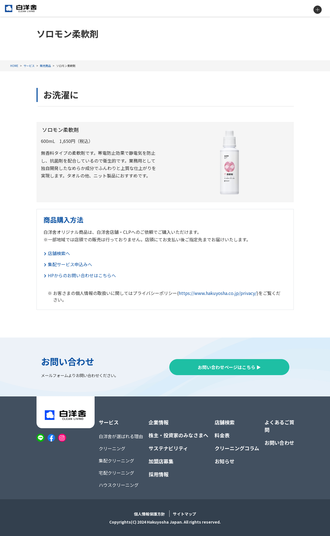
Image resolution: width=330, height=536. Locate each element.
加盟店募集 (161, 461)
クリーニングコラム (237, 448)
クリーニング (112, 448)
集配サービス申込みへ (70, 264)
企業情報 (158, 422)
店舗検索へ (59, 253)
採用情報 (158, 474)
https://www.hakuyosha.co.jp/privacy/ (218, 293)
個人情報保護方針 (149, 514)
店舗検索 (225, 422)
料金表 (222, 435)
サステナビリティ (168, 448)
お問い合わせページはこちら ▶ (229, 367)
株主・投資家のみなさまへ (178, 435)
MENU (317, 10)
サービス (109, 422)
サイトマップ (184, 514)
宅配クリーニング (116, 472)
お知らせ (225, 461)
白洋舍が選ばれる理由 (121, 436)
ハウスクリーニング (119, 485)
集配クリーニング (116, 460)
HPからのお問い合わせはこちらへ (82, 275)
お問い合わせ (279, 442)
